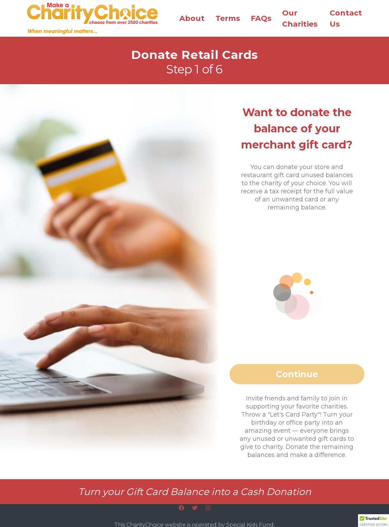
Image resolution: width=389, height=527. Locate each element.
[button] (373, 520)
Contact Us (346, 18)
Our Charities (300, 18)
